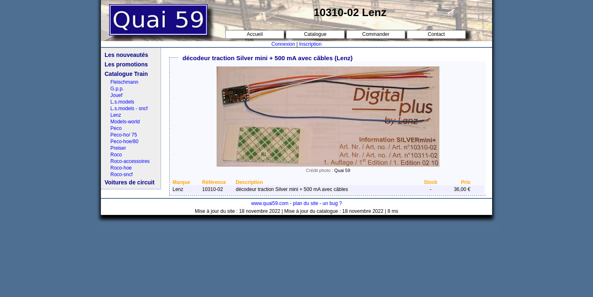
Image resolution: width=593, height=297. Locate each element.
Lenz (115, 115)
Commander (375, 34)
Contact (436, 34)
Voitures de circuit (129, 182)
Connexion (283, 44)
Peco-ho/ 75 (123, 135)
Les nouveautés (126, 55)
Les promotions (126, 64)
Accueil (255, 34)
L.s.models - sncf (129, 108)
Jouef (116, 95)
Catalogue (315, 34)
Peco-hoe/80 (124, 141)
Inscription (310, 44)
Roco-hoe (121, 168)
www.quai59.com (270, 203)
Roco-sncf (121, 174)
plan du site (305, 203)
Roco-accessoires (129, 161)
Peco (115, 128)
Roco (116, 155)
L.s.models (122, 102)
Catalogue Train (126, 74)
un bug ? (332, 203)
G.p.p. (117, 89)
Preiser (118, 148)
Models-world (125, 122)
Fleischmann (124, 82)
